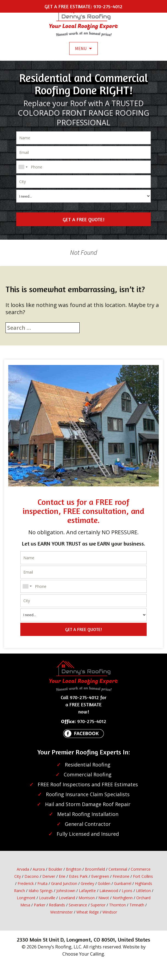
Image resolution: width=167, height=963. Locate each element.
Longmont (26, 897)
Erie (62, 876)
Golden (104, 883)
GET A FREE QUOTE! (83, 219)
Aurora (39, 869)
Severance (78, 904)
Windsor (109, 912)
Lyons (127, 890)
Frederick (26, 883)
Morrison (87, 897)
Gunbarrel (122, 883)
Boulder (55, 869)
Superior (98, 904)
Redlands (57, 904)
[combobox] (22, 167)
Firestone (121, 876)
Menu (81, 48)
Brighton (73, 869)
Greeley (87, 883)
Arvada (23, 869)
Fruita (42, 883)
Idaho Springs (41, 890)
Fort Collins (143, 876)
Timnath (136, 904)
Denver (48, 876)
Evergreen (100, 876)
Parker (39, 904)
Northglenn (123, 897)
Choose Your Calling (83, 954)
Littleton (143, 890)
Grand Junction (64, 883)
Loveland (67, 897)
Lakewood (108, 890)
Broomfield (95, 869)
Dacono (31, 876)
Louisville (47, 897)
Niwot (103, 897)
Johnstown (65, 890)
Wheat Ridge (87, 912)
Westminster (61, 912)
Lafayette (87, 890)
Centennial (117, 869)
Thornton (117, 904)
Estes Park (78, 876)
